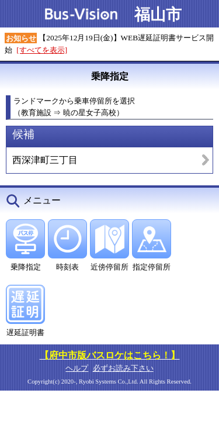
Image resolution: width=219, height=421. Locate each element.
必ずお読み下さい (123, 368)
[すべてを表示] (41, 50)
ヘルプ (76, 368)
